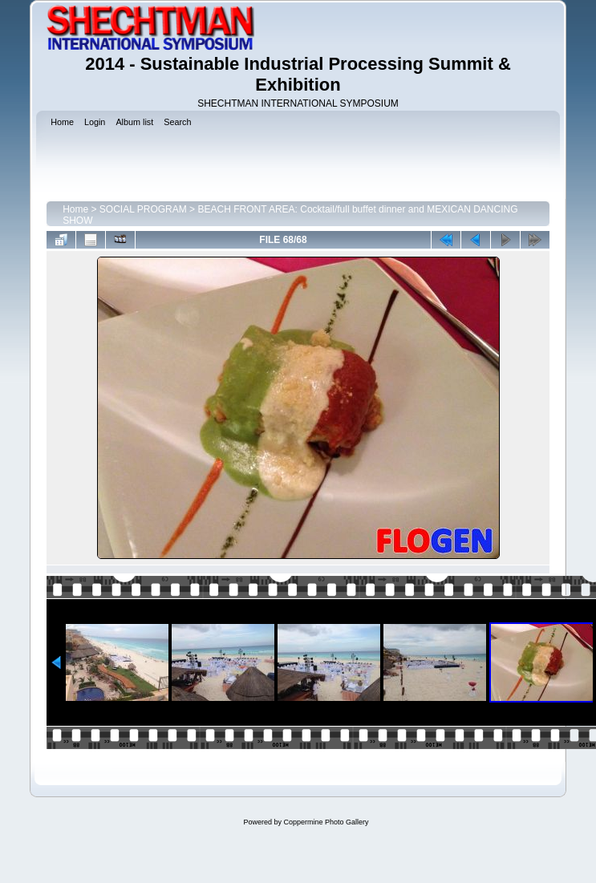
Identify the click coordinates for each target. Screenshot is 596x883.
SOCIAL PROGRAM (143, 209)
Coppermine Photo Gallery (325, 822)
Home (75, 209)
